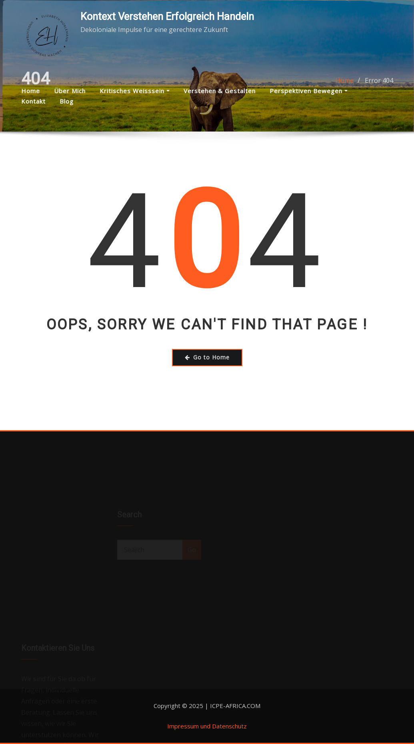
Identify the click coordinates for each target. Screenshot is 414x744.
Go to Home (207, 357)
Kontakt (33, 101)
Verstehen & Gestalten (220, 91)
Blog (67, 101)
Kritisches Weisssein (135, 91)
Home (30, 91)
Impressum (183, 726)
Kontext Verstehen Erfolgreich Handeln (167, 16)
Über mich (70, 91)
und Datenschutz (223, 726)
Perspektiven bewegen (309, 91)
